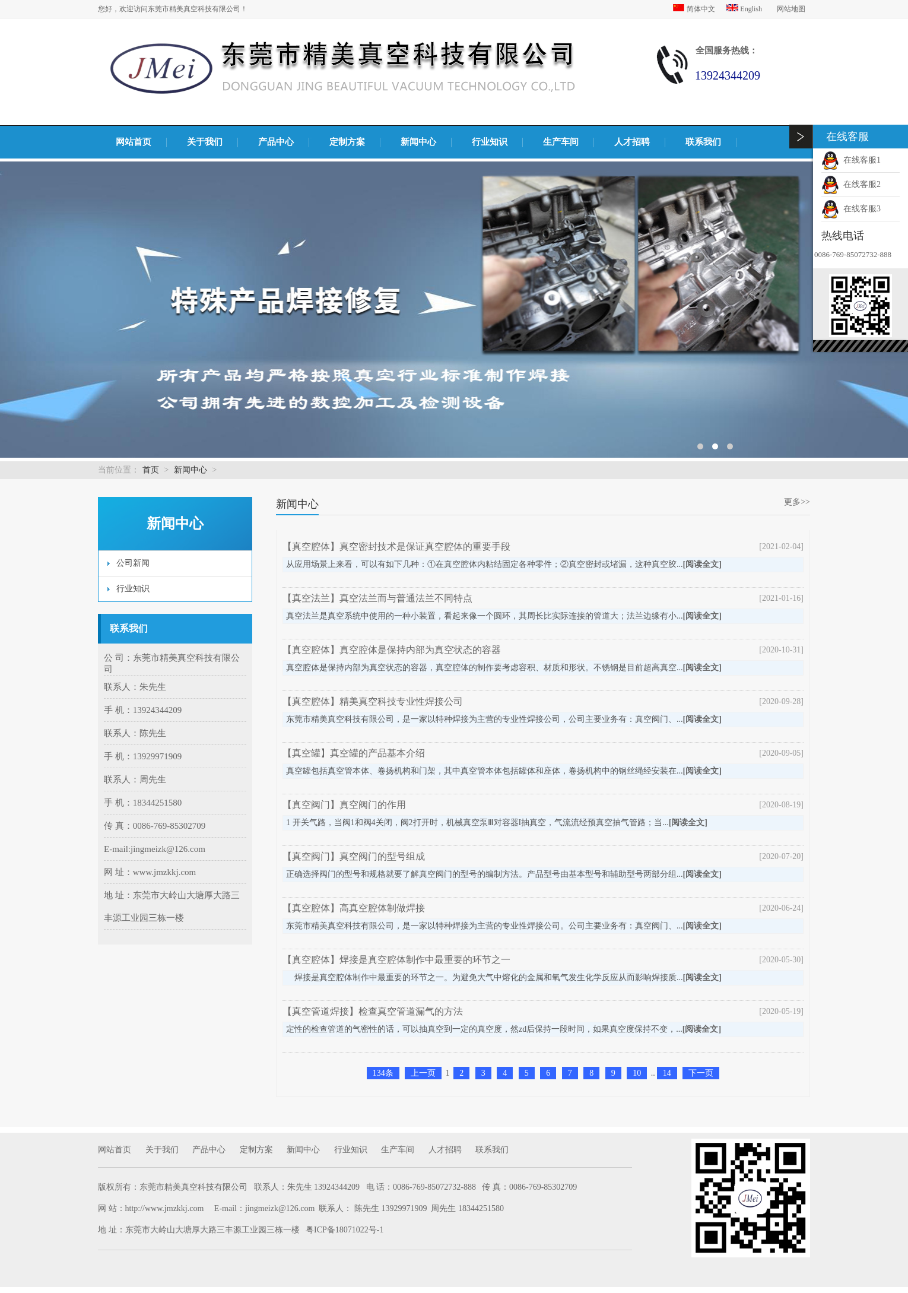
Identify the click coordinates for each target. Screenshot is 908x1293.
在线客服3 (851, 208)
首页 (150, 469)
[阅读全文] (702, 564)
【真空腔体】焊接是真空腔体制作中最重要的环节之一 (396, 960)
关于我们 (205, 142)
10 (637, 1073)
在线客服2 (851, 184)
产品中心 (276, 142)
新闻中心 (418, 142)
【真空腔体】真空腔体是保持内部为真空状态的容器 (391, 650)
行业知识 (489, 142)
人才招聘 (632, 142)
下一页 (700, 1073)
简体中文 (695, 9)
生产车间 (561, 142)
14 (667, 1073)
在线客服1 (851, 160)
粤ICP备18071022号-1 (344, 1229)
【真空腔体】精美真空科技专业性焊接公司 (372, 701)
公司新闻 (133, 563)
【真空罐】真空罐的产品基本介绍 (353, 753)
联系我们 (703, 142)
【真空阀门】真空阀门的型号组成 (353, 856)
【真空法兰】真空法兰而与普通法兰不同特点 (377, 598)
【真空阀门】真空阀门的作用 (344, 805)
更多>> (797, 501)
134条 (383, 1073)
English (745, 9)
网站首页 (133, 142)
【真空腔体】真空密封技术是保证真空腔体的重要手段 (396, 546)
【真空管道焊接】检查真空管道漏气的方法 (372, 1011)
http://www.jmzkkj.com (164, 1208)
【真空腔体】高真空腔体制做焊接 (353, 908)
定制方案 (347, 142)
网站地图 (791, 9)
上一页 (423, 1073)
